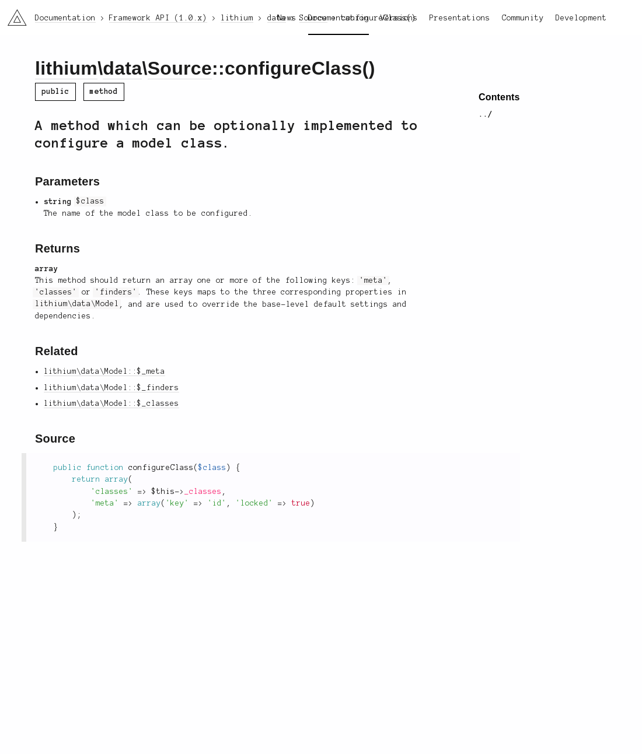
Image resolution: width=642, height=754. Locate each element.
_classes (203, 492)
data (122, 68)
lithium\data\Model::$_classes (111, 403)
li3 (13, 14)
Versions (399, 18)
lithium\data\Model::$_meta (104, 371)
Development (581, 18)
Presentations (460, 18)
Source (180, 68)
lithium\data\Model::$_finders (111, 388)
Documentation (338, 18)
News (287, 18)
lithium (66, 68)
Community (523, 18)
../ (486, 114)
